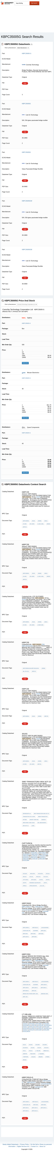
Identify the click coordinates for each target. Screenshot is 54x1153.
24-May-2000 (40, 624)
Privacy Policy (24, 1144)
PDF (25, 83)
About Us (42, 1146)
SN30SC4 (43, 819)
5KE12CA (42, 856)
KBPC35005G (26, 520)
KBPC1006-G (44, 984)
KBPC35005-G (26, 323)
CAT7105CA (25, 879)
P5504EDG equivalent (35, 882)
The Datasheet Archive (7, 3)
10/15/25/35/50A (27, 910)
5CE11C (41, 1028)
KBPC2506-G (35, 987)
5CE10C (41, 1025)
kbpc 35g (25, 996)
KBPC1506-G (26, 987)
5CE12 (25, 1030)
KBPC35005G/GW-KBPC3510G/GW (31, 668)
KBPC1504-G (35, 1107)
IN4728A (25, 819)
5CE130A (26, 860)
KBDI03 (48, 523)
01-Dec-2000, (41, 523)
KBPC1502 (43, 930)
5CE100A (39, 1024)
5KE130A (42, 859)
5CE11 (25, 1027)
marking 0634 (44, 993)
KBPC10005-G (26, 907)
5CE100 (31, 1024)
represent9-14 (27, 813)
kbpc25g (34, 990)
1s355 (33, 825)
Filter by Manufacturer (10, 47)
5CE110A (39, 1027)
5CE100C (46, 1024)
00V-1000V (32, 523)
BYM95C (48, 1056)
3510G (38, 497)
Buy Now (25, 363)
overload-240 (26, 930)
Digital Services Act (23, 1146)
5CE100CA (26, 1025)
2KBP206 (25, 1053)
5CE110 (31, 1027)
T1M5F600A (25, 1056)
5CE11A (34, 1028)
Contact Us (34, 1146)
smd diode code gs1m (28, 822)
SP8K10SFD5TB (33, 885)
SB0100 (24, 1059)
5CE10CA (48, 1025)
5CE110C (46, 1027)
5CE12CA (26, 857)
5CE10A (34, 1025)
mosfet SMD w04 (34, 819)
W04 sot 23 (25, 825)
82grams (35, 930)
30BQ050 (40, 1056)
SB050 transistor (42, 816)
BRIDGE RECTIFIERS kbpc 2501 (30, 993)
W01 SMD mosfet (42, 822)
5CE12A (45, 854)
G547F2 (24, 882)
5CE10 (25, 1024)
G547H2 (48, 879)
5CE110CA (26, 1028)
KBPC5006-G (26, 990)
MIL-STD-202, (26, 671)
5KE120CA (42, 853)
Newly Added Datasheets (10, 1144)
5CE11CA (48, 1028)
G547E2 (41, 879)
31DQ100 (33, 1056)
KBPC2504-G (44, 1107)
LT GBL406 (37, 1050)
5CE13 (43, 857)
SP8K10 (24, 885)
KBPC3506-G (44, 987)
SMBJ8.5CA (46, 1050)
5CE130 (35, 859)
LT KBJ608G (41, 1053)
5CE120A (39, 1030)
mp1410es (33, 879)
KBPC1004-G (26, 936)
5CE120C (34, 853)
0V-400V (25, 523)
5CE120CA (26, 854)
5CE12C (35, 856)
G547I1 (45, 882)
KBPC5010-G (39, 907)
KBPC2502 (25, 933)
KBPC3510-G (35, 1110)
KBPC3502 (33, 933)
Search (34, 3)
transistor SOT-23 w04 (29, 816)
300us (45, 520)
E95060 (39, 520)
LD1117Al (42, 885)
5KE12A (25, 856)
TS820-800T (32, 1053)
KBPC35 (25, 526)
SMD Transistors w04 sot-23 (41, 813)
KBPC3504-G (26, 1110)
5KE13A (25, 859)
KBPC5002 (41, 933)
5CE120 (31, 1030)
